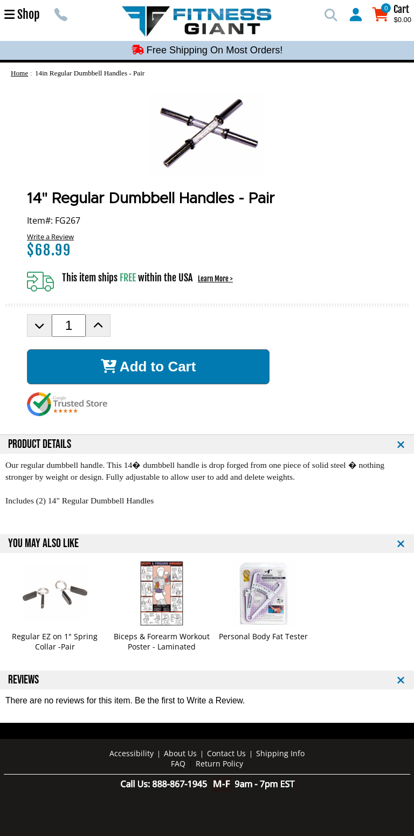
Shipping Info (280, 753)
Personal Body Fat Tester (263, 636)
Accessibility (131, 753)
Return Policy (219, 763)
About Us (180, 753)
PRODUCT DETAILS (39, 444)
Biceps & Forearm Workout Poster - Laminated (162, 641)
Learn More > (215, 278)
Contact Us (226, 753)
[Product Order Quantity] (69, 325)
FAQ (178, 763)
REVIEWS (23, 680)
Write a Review (50, 236)
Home (19, 73)
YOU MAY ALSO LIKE (43, 543)
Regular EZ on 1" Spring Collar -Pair (55, 641)
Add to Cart (148, 366)
